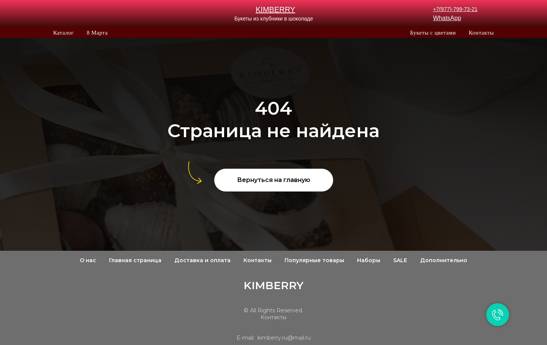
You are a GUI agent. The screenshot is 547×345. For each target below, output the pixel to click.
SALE (400, 260)
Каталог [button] (63, 33)
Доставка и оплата (202, 260)
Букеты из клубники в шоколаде (273, 19)
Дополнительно (443, 260)
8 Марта (97, 33)
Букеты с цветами (433, 33)
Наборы (368, 260)
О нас (88, 260)
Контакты (481, 33)
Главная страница (135, 260)
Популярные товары (314, 260)
